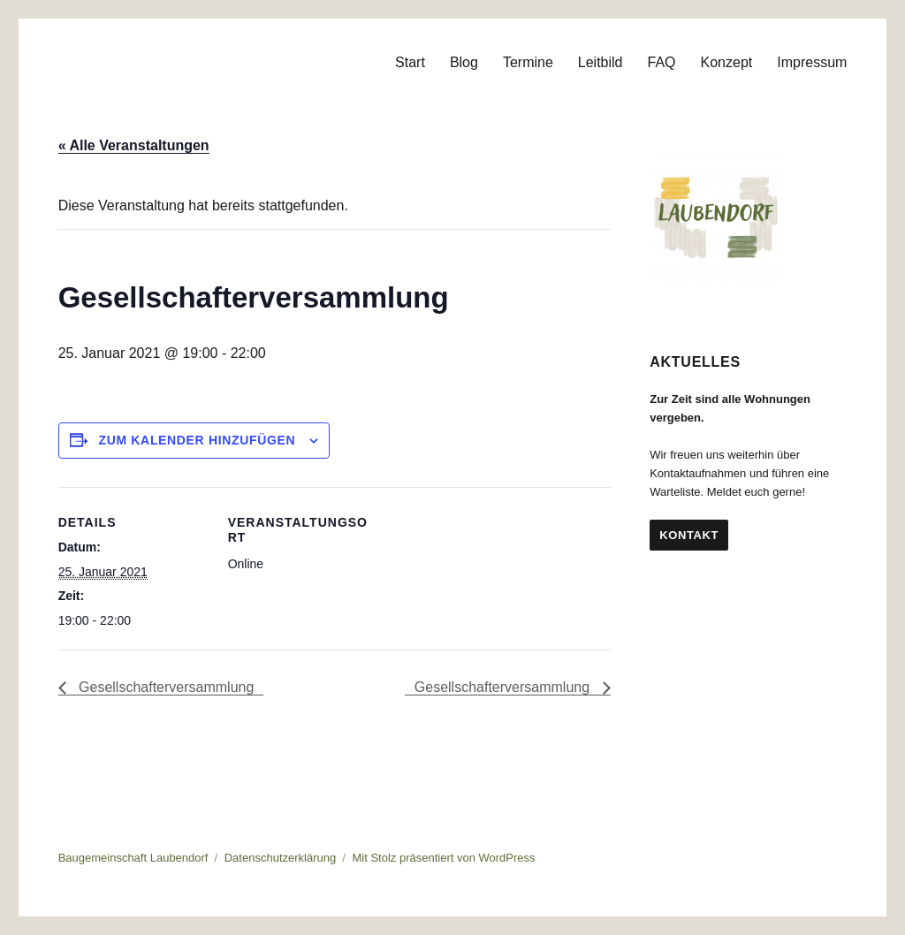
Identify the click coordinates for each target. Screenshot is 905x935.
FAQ (662, 62)
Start (410, 62)
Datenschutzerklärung (280, 857)
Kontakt (689, 535)
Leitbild (600, 62)
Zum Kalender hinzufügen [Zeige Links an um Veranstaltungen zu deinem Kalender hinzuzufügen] (197, 440)
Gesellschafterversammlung (165, 687)
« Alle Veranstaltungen (133, 145)
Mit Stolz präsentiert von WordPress (443, 857)
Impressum (812, 62)
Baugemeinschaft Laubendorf (133, 857)
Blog (464, 62)
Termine (528, 62)
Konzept (727, 62)
